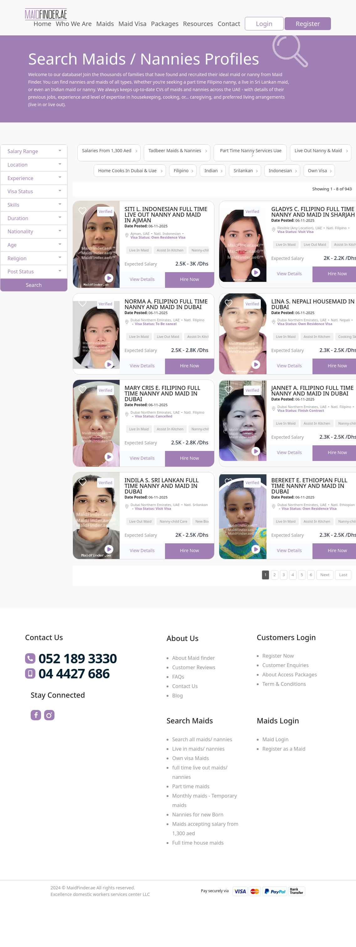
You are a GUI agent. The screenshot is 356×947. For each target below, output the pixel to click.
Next (324, 574)
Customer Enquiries (285, 665)
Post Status (21, 271)
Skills (13, 204)
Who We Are (74, 23)
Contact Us (185, 686)
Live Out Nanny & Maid (321, 150)
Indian (213, 170)
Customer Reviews (193, 667)
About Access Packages (289, 674)
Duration (18, 218)
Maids (105, 23)
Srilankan (245, 170)
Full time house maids (198, 842)
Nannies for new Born (198, 814)
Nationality (20, 231)
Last (343, 574)
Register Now (278, 655)
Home (42, 23)
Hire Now (189, 279)
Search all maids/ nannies (202, 739)
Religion (17, 258)
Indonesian (283, 170)
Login (264, 23)
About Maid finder (193, 658)
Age (12, 244)
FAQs (178, 676)
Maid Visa (132, 23)
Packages (164, 23)
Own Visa (320, 170)
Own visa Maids (190, 758)
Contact (229, 23)
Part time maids (190, 786)
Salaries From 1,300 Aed (109, 150)
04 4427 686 (74, 673)
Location (18, 164)
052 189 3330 (78, 658)
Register (308, 23)
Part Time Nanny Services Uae (250, 152)
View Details (142, 279)
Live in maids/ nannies (198, 748)
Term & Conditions (284, 683)
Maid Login (275, 739)
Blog (177, 695)
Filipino (183, 170)
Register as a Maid (284, 748)
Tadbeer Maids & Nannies (177, 150)
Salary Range (23, 151)
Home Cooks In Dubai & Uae (130, 170)
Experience (21, 178)
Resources (198, 23)
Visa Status (20, 191)
